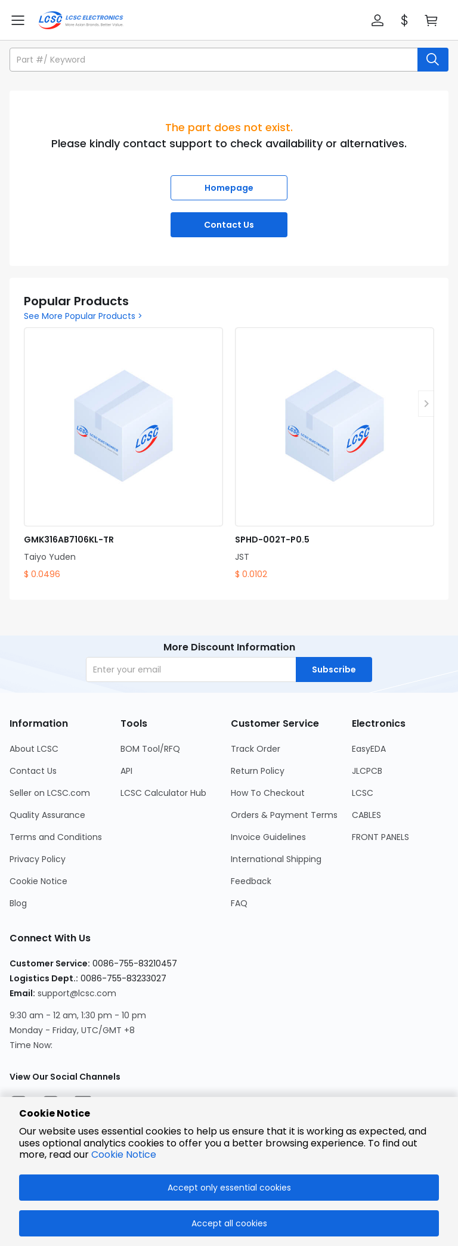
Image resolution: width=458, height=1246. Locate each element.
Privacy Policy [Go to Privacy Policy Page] (38, 859)
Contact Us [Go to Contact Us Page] (33, 771)
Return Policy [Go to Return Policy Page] (257, 771)
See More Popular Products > (83, 316)
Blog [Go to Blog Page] (18, 903)
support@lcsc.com (77, 993)
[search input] (215, 59)
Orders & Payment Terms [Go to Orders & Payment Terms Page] (284, 815)
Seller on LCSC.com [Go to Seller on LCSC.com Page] (50, 793)
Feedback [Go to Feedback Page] (251, 881)
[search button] (432, 60)
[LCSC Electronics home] (80, 20)
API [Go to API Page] (126, 771)
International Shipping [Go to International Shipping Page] (276, 859)
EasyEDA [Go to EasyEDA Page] (369, 749)
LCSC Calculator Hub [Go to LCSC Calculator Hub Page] (163, 793)
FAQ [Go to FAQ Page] (239, 903)
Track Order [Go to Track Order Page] (255, 749)
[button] (377, 20)
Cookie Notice (123, 1154)
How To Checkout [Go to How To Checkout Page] (268, 793)
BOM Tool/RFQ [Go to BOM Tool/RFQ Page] (150, 749)
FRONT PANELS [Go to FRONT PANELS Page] (380, 837)
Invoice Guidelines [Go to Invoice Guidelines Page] (268, 837)
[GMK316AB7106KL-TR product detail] (123, 454)
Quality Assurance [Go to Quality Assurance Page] (47, 815)
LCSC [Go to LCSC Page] (362, 793)
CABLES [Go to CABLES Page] (366, 815)
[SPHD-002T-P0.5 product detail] (334, 454)
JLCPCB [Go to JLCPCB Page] (367, 771)
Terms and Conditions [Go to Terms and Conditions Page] (56, 837)
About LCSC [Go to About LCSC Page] (34, 749)
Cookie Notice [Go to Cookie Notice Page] (38, 881)
